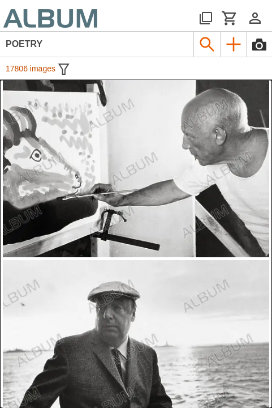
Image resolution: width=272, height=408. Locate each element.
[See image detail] (136, 168)
